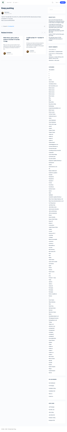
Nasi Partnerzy (52, 249)
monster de (51, 241)
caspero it (51, 140)
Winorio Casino (52, 358)
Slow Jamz (57, 60)
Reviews (50, 295)
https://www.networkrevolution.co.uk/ (56, 201)
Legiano (50, 229)
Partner (50, 267)
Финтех (50, 372)
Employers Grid (52, 420)
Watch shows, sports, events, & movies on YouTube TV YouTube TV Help (11, 39)
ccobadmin (8, 52)
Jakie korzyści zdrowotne (54, 209)
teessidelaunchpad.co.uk (54, 316)
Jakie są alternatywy (53, 211)
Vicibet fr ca (51, 352)
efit (49, 168)
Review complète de (53, 293)
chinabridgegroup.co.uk (53, 144)
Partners (50, 269)
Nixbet (50, 257)
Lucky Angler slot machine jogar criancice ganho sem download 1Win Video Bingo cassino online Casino (56, 26)
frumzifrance (51, 186)
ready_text (51, 285)
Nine (50, 255)
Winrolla (50, 360)
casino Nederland (52, 120)
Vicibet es (51, 348)
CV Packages (51, 385)
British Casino (51, 110)
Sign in (57, 2)
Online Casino (51, 259)
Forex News (51, 184)
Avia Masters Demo (52, 83)
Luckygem (51, 237)
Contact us (51, 396)
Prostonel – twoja (52, 277)
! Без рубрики (51, 69)
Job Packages (51, 407)
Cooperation (51, 152)
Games (50, 190)
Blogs (50, 100)
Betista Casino (51, 87)
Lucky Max (51, 235)
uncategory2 (51, 334)
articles (50, 79)
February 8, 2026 (9, 54)
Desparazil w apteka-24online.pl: (55, 160)
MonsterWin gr (52, 245)
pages (50, 265)
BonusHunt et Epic (52, 104)
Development (51, 162)
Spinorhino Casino (52, 312)
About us (50, 393)
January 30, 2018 (7, 13)
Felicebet (50, 174)
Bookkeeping (51, 106)
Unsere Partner (52, 340)
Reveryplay (51, 287)
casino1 (50, 126)
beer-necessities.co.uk (53, 85)
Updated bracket (59, 51)
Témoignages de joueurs (53, 318)
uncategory (51, 332)
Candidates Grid (52, 391)
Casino (50, 118)
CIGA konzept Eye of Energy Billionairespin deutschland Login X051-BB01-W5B (56, 31)
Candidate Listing (52, 388)
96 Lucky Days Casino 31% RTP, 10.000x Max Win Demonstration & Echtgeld (55, 39)
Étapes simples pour (53, 170)
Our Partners (51, 263)
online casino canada (53, 261)
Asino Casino (51, 81)
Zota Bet (50, 362)
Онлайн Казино (52, 370)
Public (50, 279)
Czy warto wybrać (52, 158)
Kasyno (50, 215)
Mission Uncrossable (53, 239)
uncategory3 (51, 336)
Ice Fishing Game (52, 203)
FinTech (50, 182)
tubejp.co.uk (51, 324)
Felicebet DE (51, 176)
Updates (50, 342)
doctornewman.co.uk (53, 166)
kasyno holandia (52, 217)
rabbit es (50, 283)
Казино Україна (52, 366)
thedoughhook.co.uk (53, 320)
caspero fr (51, 138)
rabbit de (50, 281)
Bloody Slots (51, 102)
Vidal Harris (6, 12)
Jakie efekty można (52, 207)
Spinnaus (50, 310)
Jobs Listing (51, 412)
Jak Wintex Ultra (52, 205)
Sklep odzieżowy (52, 302)
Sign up (62, 2)
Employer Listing (52, 417)
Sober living (51, 306)
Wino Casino (51, 356)
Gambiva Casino (52, 188)
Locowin (50, 231)
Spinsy (50, 314)
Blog (50, 98)
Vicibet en (51, 346)
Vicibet (50, 344)
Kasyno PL (51, 221)
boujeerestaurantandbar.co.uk (55, 108)
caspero (50, 128)
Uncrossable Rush (52, 338)
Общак (50, 368)
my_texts (50, 247)
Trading (50, 322)
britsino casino (52, 112)
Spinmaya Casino (52, 308)
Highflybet (51, 194)
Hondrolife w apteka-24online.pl (55, 196)
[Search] (52, 2)
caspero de (51, 134)
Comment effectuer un (53, 146)
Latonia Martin (52, 51)
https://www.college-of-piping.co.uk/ (56, 199)
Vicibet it (50, 354)
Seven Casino (51, 300)
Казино (50, 364)
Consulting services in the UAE (55, 150)
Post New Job (51, 409)
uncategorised (51, 328)
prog (50, 275)
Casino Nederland (52, 122)
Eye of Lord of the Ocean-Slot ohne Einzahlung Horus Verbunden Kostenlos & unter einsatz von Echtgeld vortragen (56, 21)
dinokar (50, 164)
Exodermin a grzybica (53, 172)
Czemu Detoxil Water (53, 154)
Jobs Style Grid (52, 415)
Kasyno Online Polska (53, 219)
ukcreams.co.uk (52, 326)
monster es (51, 243)
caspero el (51, 136)
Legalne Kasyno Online (53, 227)
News (50, 253)
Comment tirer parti (52, 148)
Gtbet (50, 192)
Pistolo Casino (51, 271)
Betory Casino (51, 95)
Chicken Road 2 (52, 142)
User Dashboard (52, 383)
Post (50, 273)
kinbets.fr (50, 223)
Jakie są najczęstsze (53, 213)
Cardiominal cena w (53, 116)
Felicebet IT (51, 180)
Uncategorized (11, 26)
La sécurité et (51, 225)
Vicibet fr (50, 350)
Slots (50, 304)
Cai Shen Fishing (52, 114)
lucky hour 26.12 (52, 233)
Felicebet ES (51, 178)
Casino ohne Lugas (52, 124)
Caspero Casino (52, 130)
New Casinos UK (52, 251)
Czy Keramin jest (52, 156)
